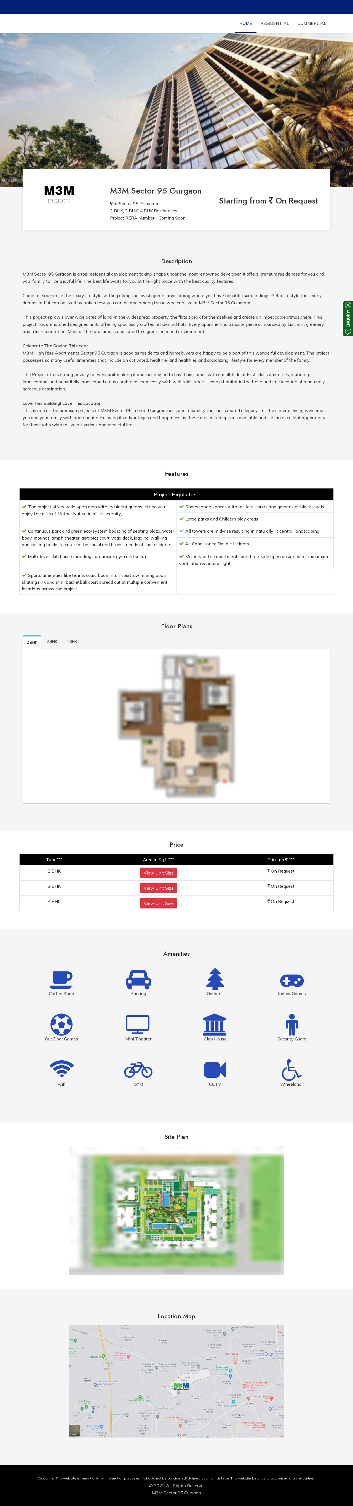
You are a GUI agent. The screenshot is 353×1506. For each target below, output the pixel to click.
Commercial (311, 23)
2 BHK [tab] (32, 642)
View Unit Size (159, 873)
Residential (275, 23)
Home (245, 23)
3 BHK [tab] (52, 641)
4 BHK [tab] (71, 641)
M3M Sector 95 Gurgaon (156, 191)
